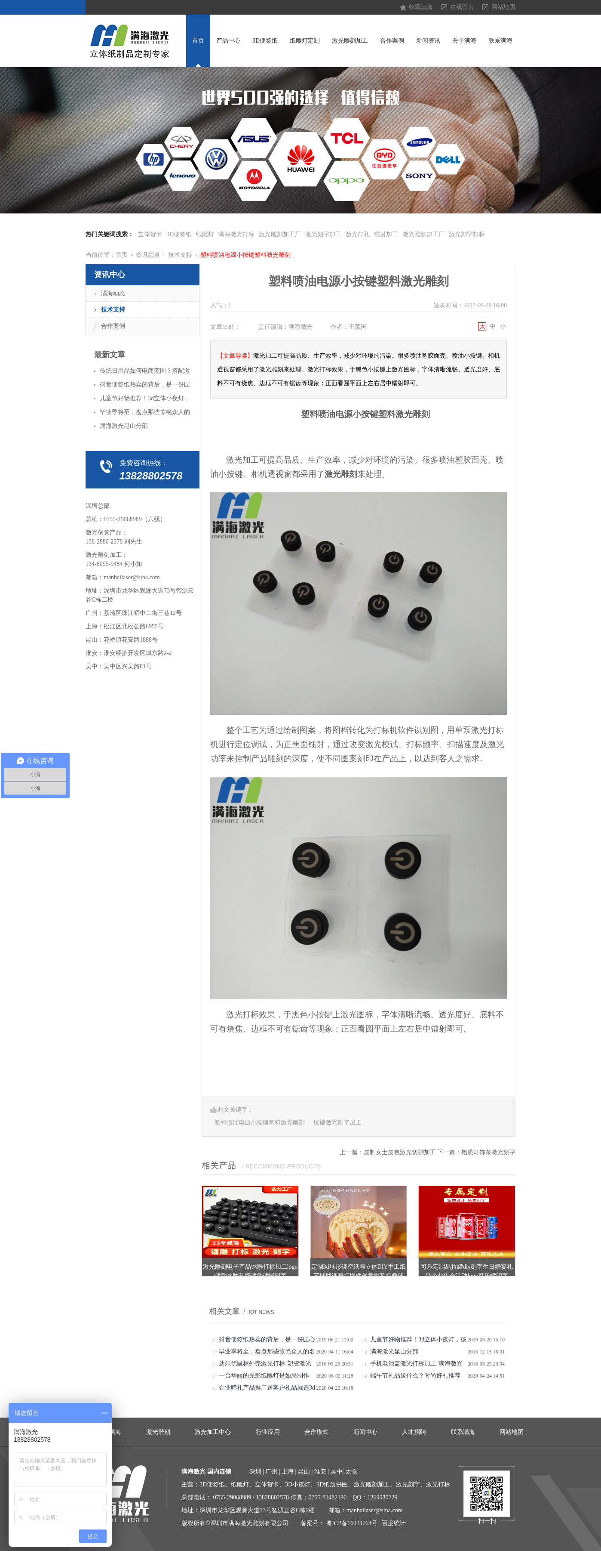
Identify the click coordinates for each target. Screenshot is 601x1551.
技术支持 (180, 255)
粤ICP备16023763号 (351, 1523)
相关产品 (219, 1165)
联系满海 (500, 40)
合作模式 (316, 1432)
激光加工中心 (213, 1432)
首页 (198, 40)
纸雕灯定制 (305, 40)
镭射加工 (386, 234)
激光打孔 (358, 234)
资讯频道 (148, 255)
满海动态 (113, 293)
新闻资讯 (428, 40)
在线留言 (462, 7)
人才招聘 (414, 1432)
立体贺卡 (150, 234)
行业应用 (268, 1432)
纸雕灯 (205, 234)
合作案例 (392, 40)
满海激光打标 (236, 234)
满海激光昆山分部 (394, 1351)
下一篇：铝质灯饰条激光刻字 (476, 1152)
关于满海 (464, 40)
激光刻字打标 (467, 234)
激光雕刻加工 (350, 40)
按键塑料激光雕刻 (395, 414)
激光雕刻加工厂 (280, 234)
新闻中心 (365, 1432)
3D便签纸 (265, 40)
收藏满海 (421, 7)
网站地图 (503, 7)
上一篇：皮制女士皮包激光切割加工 (388, 1152)
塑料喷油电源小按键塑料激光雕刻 (245, 255)
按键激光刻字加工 (337, 1122)
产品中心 (228, 40)
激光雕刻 (158, 1432)
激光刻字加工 (323, 234)
